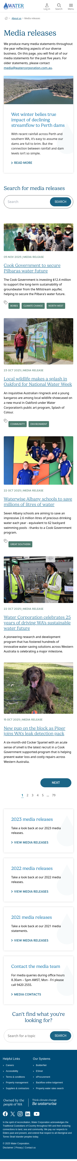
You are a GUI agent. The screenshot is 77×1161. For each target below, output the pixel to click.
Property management (15, 1082)
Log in (47, 7)
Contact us (30, 1148)
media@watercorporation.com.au (28, 68)
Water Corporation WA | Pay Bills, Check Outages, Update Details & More (6, 18)
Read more (23, 163)
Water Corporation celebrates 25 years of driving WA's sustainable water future (37, 623)
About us (16, 18)
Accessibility (10, 1071)
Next (56, 783)
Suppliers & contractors (16, 1088)
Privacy (19, 1148)
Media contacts (27, 994)
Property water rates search (48, 1088)
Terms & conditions (14, 1077)
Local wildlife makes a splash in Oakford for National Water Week (38, 381)
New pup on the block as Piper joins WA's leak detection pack (34, 731)
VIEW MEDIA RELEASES (31, 842)
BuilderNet (39, 1065)
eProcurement (41, 1077)
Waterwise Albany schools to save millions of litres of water (38, 501)
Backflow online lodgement (48, 1082)
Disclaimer (8, 1148)
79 (53, 795)
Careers (8, 1065)
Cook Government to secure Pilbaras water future (32, 268)
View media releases (31, 940)
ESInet (38, 1071)
